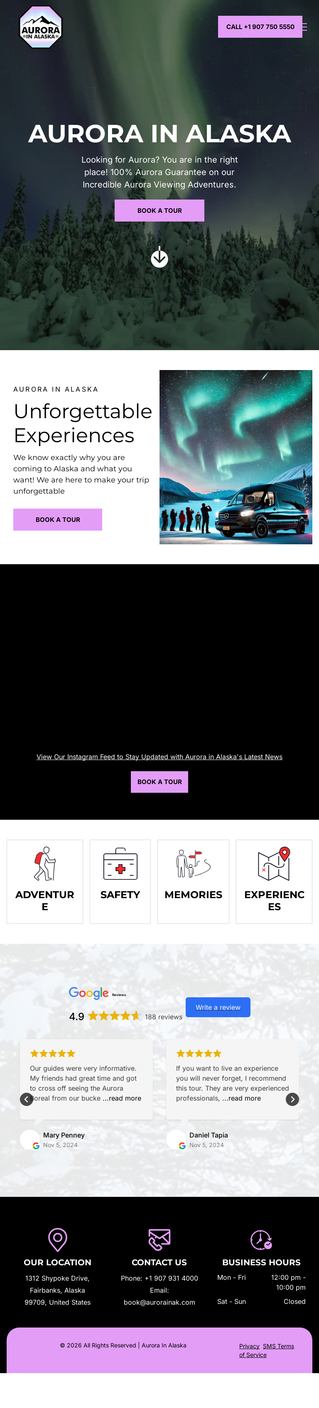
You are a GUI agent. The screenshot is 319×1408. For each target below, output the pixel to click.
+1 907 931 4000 (171, 1278)
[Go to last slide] (26, 1099)
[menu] (301, 27)
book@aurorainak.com (159, 1302)
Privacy (249, 1346)
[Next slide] (292, 1099)
